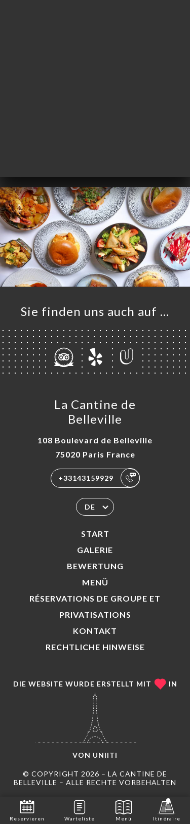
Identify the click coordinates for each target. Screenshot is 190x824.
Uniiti (105, 755)
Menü (95, 582)
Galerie (95, 550)
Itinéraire (166, 809)
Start (95, 533)
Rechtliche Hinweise (95, 647)
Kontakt (95, 630)
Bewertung (95, 566)
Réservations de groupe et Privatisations (95, 606)
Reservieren (27, 809)
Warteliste (79, 809)
